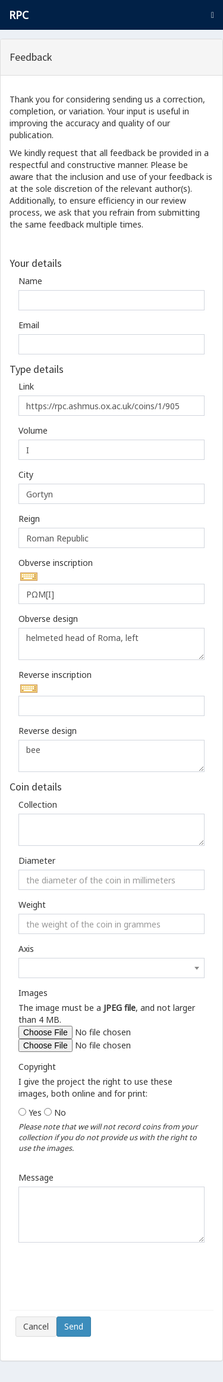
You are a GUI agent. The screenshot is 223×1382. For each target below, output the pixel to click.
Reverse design (47, 730)
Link (26, 386)
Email (28, 325)
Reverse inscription (55, 674)
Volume (33, 430)
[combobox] (111, 968)
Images (33, 992)
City (25, 474)
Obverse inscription (55, 562)
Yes (35, 1112)
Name (30, 281)
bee (111, 756)
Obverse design (48, 618)
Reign (29, 518)
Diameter (36, 860)
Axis (26, 948)
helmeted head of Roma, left (111, 644)
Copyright (37, 1066)
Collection (37, 804)
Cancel (36, 1326)
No (60, 1112)
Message (36, 1177)
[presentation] (105, 1281)
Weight (32, 904)
